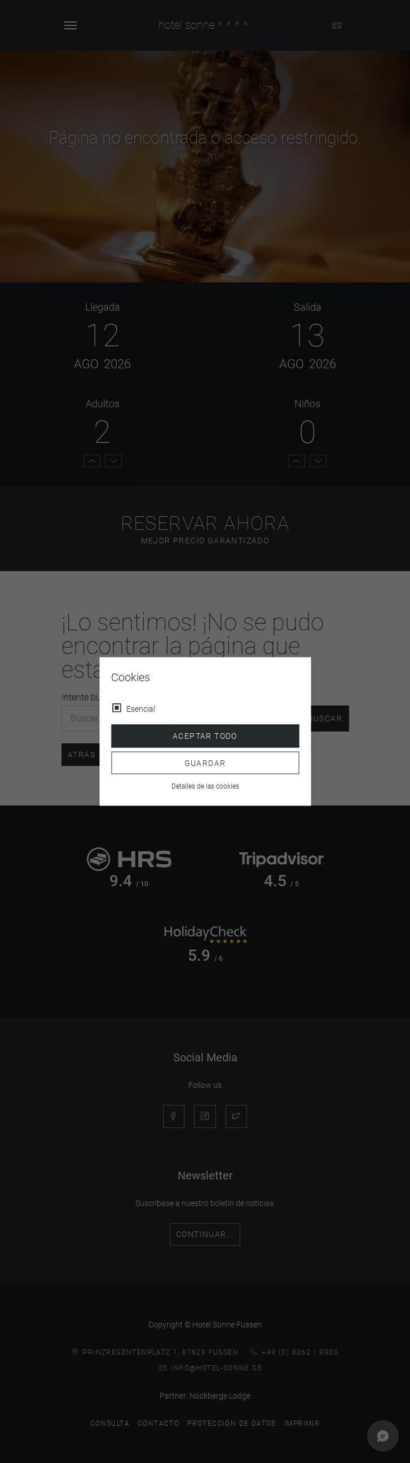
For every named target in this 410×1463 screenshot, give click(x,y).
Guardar (205, 762)
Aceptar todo (205, 736)
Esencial (140, 708)
